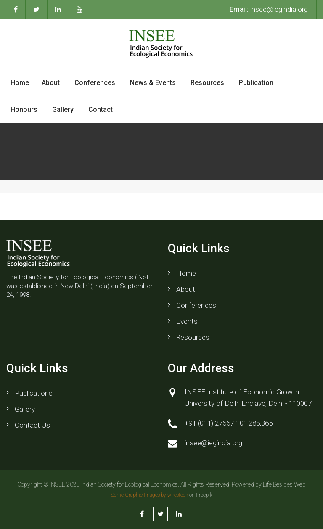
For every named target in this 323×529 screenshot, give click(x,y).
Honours (24, 110)
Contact (100, 110)
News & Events (153, 83)
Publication (256, 83)
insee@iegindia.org (269, 9)
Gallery (63, 110)
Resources (207, 83)
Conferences (94, 83)
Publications (34, 393)
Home (20, 83)
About (51, 83)
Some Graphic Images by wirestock (149, 495)
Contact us (32, 425)
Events (187, 321)
